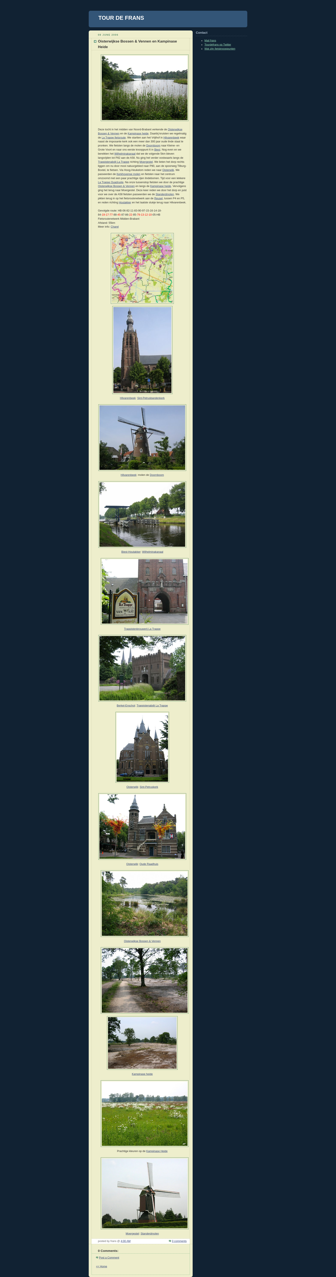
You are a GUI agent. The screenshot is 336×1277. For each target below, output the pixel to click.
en (159, 941)
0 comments (179, 1241)
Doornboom (153, 145)
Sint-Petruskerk (149, 786)
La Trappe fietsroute (114, 137)
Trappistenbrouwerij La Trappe (142, 628)
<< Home (101, 1266)
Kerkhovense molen (128, 174)
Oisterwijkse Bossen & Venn (141, 941)
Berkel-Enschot (126, 705)
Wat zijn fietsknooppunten (219, 48)
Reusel (158, 198)
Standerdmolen (165, 194)
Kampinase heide (138, 133)
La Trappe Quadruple (110, 182)
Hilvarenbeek (171, 137)
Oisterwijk (168, 170)
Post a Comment (109, 1257)
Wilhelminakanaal (124, 153)
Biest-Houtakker (131, 551)
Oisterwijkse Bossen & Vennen (116, 186)
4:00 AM (125, 1241)
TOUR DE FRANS (121, 18)
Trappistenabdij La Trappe (113, 161)
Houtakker (125, 202)
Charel (115, 226)
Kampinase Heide (157, 1151)
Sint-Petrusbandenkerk (151, 398)
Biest (157, 149)
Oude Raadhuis (149, 864)
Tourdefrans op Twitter (217, 44)
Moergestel (146, 161)
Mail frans (210, 40)
